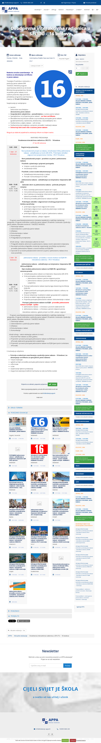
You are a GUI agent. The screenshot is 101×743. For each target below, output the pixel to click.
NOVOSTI (61, 10)
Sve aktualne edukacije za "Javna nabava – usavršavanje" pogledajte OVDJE (84, 258)
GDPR (77, 482)
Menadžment (80, 474)
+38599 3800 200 (27, 3)
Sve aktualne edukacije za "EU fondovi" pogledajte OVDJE (83, 325)
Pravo (78, 466)
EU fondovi (79, 272)
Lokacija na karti (37, 66)
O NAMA (78, 10)
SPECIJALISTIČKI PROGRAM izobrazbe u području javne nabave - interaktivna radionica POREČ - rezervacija (84, 557)
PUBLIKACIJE (69, 10)
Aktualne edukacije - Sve (16, 630)
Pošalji (67, 665)
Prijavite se (82, 73)
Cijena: (77, 59)
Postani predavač (89, 3)
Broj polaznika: (79, 64)
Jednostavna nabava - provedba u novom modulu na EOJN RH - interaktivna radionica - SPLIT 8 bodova (46, 259)
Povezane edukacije (18, 413)
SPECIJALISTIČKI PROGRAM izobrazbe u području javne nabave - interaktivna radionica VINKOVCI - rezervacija (84, 566)
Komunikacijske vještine (83, 264)
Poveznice (13, 611)
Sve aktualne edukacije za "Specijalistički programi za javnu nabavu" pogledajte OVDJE (83, 147)
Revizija (78, 490)
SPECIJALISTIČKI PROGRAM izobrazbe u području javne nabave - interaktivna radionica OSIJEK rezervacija (84, 574)
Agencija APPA (80, 607)
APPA (10, 636)
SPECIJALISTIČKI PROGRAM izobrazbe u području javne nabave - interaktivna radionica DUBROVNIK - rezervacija (84, 583)
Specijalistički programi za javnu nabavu (84, 91)
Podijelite (13, 616)
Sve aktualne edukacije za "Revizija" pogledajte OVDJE (84, 518)
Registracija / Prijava (69, 3)
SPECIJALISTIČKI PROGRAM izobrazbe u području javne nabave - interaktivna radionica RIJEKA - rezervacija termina (84, 540)
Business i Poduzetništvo (84, 330)
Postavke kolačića (81, 740)
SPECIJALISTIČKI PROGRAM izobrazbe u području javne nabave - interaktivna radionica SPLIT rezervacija (84, 531)
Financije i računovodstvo (84, 413)
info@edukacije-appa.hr (10, 3)
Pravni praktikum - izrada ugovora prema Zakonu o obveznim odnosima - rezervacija (84, 597)
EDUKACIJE (37, 10)
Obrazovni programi (82, 421)
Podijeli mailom (23, 621)
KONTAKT (87, 10)
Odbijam (73, 740)
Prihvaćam (65, 740)
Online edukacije (81, 338)
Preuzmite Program (64, 59)
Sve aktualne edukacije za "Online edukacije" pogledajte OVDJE (84, 408)
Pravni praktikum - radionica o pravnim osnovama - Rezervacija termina (83, 590)
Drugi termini (15, 407)
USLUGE (46, 10)
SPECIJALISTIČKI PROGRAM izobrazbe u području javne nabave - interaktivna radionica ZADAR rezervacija (84, 548)
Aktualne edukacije (20, 636)
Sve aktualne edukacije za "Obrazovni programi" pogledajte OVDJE (84, 459)
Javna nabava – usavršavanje (80, 154)
